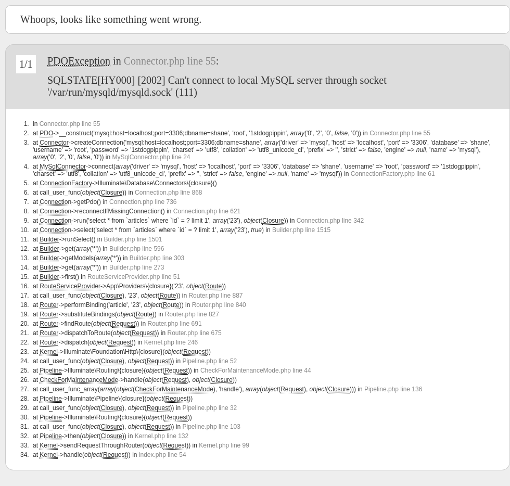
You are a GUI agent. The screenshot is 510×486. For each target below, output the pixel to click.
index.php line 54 (162, 454)
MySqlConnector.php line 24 (151, 157)
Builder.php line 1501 (133, 239)
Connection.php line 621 (206, 211)
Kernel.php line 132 (161, 436)
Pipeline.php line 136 (393, 389)
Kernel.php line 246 (171, 342)
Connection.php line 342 (330, 220)
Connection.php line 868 (168, 192)
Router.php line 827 (192, 314)
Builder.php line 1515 (301, 230)
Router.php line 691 (174, 323)
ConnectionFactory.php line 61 (393, 173)
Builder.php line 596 (136, 248)
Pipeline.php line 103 (211, 426)
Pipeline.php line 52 (210, 361)
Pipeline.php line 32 (210, 408)
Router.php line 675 (195, 333)
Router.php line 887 (215, 295)
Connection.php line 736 (142, 202)
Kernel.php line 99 (224, 445)
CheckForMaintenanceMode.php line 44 (255, 370)
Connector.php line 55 (170, 61)
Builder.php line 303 (157, 258)
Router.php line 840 (219, 305)
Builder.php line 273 (136, 267)
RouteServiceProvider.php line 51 (133, 276)
